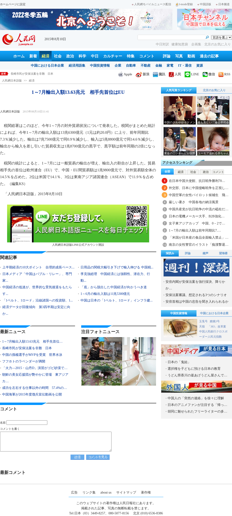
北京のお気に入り (217, 44)
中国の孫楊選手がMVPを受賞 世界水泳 (32, 355)
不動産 (146, 65)
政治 (70, 56)
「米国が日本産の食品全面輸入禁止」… (198, 237)
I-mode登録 (184, 4)
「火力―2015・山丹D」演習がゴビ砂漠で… (34, 368)
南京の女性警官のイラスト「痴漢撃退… (198, 244)
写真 (179, 56)
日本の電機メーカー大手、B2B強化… (197, 216)
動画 (191, 56)
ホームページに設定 (13, 4)
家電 (170, 65)
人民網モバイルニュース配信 (151, 4)
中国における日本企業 (47, 65)
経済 (45, 56)
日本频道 (223, 4)
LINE (192, 74)
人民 (175, 74)
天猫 (202, 326)
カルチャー (112, 56)
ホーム (19, 56)
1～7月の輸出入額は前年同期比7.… (195, 230)
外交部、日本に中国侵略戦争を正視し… (198, 188)
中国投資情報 (100, 65)
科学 (82, 56)
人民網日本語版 (12, 80)
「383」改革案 (217, 326)
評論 (166, 56)
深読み (170, 253)
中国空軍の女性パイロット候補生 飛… (198, 195)
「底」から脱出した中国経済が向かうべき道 (113, 287)
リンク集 (89, 492)
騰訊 (159, 74)
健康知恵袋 (180, 44)
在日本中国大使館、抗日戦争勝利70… (197, 181)
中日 (94, 56)
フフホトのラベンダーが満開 (23, 361)
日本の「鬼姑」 (179, 362)
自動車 (131, 65)
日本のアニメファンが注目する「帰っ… (197, 405)
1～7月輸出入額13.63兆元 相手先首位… (32, 341)
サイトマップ (126, 492)
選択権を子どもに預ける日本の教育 (194, 368)
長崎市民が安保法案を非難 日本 (27, 348)
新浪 (142, 74)
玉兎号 (203, 321)
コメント (146, 56)
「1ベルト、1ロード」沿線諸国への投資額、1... (37, 300)
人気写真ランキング (179, 90)
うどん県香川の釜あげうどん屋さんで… (197, 375)
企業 (118, 65)
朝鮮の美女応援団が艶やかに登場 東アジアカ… (35, 378)
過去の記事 (209, 56)
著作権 (146, 492)
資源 (199, 65)
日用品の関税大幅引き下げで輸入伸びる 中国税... (116, 267)
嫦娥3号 (215, 321)
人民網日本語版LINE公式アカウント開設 (78, 225)
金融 (158, 65)
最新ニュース (13, 331)
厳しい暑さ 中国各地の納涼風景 (194, 202)
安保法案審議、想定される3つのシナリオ (196, 295)
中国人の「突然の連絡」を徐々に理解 (196, 398)
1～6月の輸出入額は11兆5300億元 (105, 294)
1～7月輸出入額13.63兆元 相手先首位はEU (38, 73)
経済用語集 (77, 65)
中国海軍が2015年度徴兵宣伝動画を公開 (32, 394)
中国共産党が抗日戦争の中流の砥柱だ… (198, 209)
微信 (209, 74)
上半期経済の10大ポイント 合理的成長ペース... (38, 267)
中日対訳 (162, 44)
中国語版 (204, 4)
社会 (58, 56)
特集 (130, 56)
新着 (33, 56)
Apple (125, 74)
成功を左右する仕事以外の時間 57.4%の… (34, 388)
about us (106, 492)
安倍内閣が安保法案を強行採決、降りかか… (195, 285)
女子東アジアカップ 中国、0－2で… (197, 223)
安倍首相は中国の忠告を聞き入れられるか (196, 301)
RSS (224, 74)
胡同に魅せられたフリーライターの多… (197, 411)
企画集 (196, 44)
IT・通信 (185, 65)
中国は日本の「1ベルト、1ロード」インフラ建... (116, 300)
